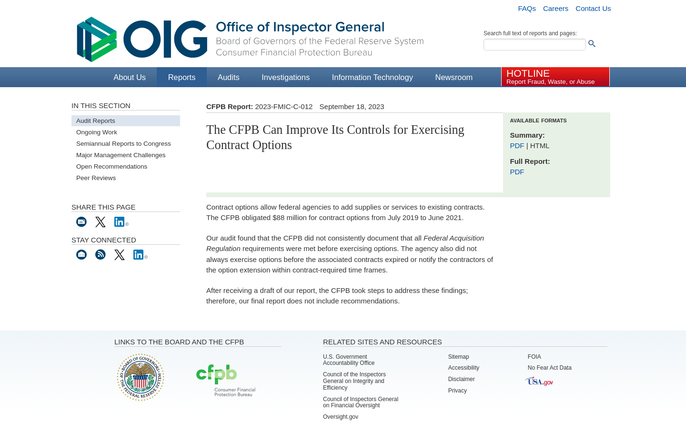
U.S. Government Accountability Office (349, 360)
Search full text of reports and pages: (530, 33)
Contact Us (593, 8)
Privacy (457, 390)
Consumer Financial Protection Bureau (226, 381)
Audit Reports (95, 120)
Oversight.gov (340, 416)
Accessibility (463, 367)
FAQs (527, 8)
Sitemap (458, 356)
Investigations (286, 77)
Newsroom (454, 77)
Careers (555, 8)
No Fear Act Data (550, 367)
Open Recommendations (111, 166)
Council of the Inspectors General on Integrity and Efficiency (354, 381)
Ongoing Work (96, 132)
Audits (229, 77)
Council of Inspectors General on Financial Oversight (360, 402)
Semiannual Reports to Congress (123, 143)
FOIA (534, 356)
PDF (518, 145)
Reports (182, 77)
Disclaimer (461, 379)
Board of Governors (139, 377)
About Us (129, 77)
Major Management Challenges (121, 155)
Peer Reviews (96, 177)
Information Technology (372, 77)
